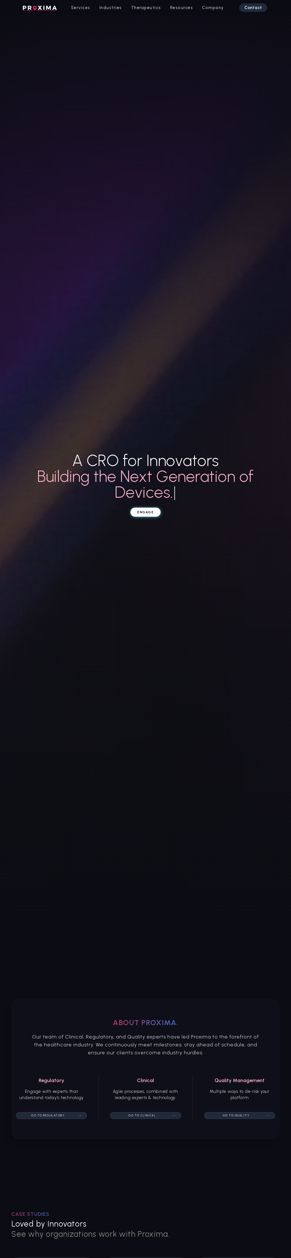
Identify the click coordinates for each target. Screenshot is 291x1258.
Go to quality (236, 1115)
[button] (80, 8)
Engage (145, 512)
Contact (253, 7)
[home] (40, 8)
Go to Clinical (142, 1115)
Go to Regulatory (48, 1115)
